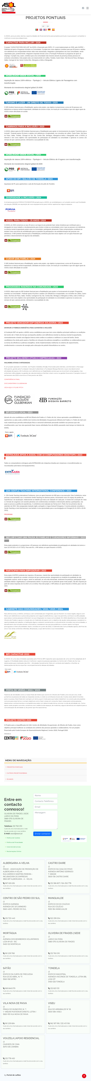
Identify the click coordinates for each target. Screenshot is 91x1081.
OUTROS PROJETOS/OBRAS (16, 773)
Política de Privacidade (15, 842)
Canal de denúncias (14, 847)
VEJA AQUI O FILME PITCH (13, 387)
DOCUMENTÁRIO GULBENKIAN (15, 383)
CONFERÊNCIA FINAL (12, 379)
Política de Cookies (13, 838)
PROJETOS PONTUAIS (14, 767)
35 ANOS (9, 779)
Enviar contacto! (42, 834)
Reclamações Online (14, 851)
